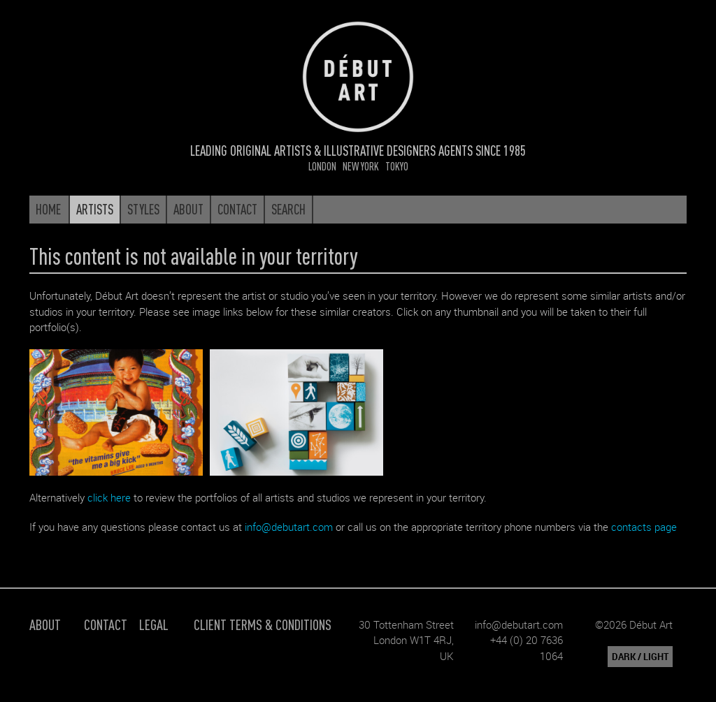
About (45, 624)
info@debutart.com (289, 527)
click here (109, 497)
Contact (105, 624)
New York (361, 166)
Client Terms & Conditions (262, 624)
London (322, 166)
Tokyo (396, 166)
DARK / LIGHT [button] (640, 656)
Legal (154, 624)
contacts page (644, 527)
